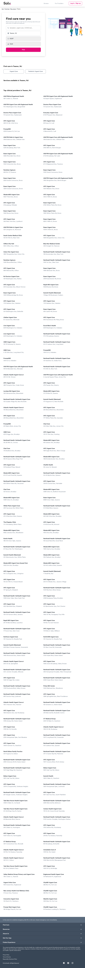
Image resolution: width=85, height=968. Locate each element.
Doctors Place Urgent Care (62, 106)
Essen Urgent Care (22, 146)
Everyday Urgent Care (62, 114)
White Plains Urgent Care (22, 507)
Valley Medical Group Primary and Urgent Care (22, 875)
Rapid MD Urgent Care (62, 286)
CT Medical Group (62, 720)
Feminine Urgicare (22, 171)
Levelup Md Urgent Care (22, 392)
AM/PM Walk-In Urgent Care (22, 228)
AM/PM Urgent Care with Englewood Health (62, 97)
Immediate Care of (62, 851)
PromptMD (22, 130)
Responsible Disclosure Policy (10, 959)
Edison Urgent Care (62, 769)
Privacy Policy (6, 955)
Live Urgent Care (22, 327)
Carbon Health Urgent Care (62, 810)
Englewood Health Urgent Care (62, 875)
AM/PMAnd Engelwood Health (22, 97)
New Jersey (13, 9)
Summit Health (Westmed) (62, 294)
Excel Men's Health (62, 327)
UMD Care (22, 351)
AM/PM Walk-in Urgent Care (22, 138)
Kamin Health (22, 540)
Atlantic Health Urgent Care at (22, 376)
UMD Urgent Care (22, 343)
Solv (3, 9)
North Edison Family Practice (22, 753)
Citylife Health (62, 466)
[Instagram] (72, 963)
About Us (6, 933)
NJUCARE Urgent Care (62, 638)
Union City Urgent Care (22, 253)
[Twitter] (68, 963)
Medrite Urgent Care (62, 900)
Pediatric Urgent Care (35, 71)
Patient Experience (9, 942)
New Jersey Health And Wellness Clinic (22, 892)
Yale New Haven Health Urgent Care (22, 802)
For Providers (59, 3)
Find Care (7, 9)
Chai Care (62, 425)
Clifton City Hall (22, 245)
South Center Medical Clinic (22, 237)
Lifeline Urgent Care (22, 318)
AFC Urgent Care (22, 122)
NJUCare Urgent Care (22, 638)
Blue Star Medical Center (62, 245)
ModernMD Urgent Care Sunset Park (22, 564)
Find (23, 50)
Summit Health (62, 777)
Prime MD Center (62, 687)
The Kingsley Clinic (22, 523)
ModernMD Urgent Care (22, 196)
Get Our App (7, 938)
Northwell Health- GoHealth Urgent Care (62, 253)
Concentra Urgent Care (22, 900)
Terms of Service (7, 957)
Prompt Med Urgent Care (22, 908)
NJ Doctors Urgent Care (22, 278)
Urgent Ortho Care (22, 884)
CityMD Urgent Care (62, 884)
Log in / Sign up (75, 3)
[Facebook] (64, 963)
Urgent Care (14, 71)
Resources (6, 929)
